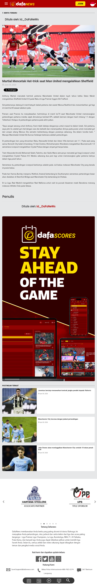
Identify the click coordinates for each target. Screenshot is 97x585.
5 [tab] (52, 523)
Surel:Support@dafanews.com (20, 569)
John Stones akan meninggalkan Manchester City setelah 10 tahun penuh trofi (65, 449)
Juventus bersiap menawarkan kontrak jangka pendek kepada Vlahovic (64, 390)
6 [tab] (55, 523)
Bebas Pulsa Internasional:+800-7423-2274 (56, 569)
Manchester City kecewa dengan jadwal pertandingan (58, 419)
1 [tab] (41, 523)
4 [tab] (49, 523)
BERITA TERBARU (9, 13)
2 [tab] (44, 523)
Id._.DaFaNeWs (46, 206)
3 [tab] (47, 523)
